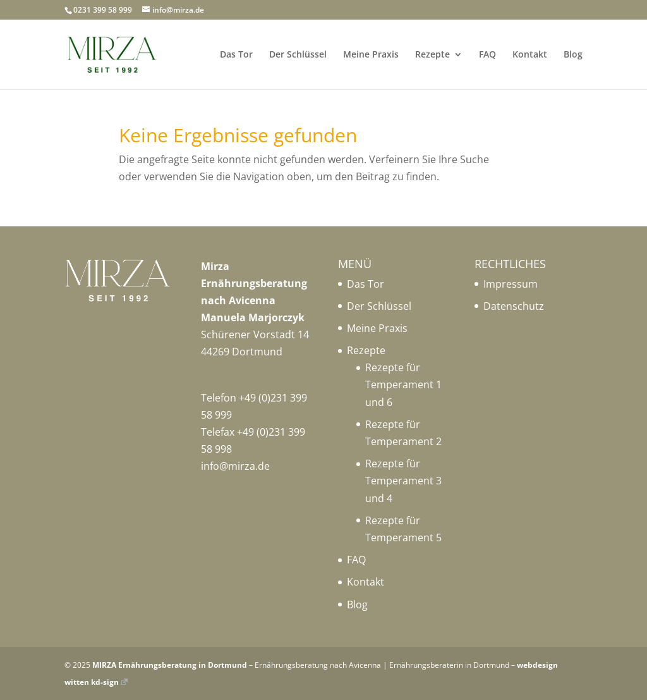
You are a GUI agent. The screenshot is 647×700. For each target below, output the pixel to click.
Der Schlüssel (298, 55)
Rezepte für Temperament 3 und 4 (403, 481)
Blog (573, 55)
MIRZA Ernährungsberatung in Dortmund (169, 665)
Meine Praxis (371, 55)
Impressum (510, 284)
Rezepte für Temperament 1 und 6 (403, 384)
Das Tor (236, 55)
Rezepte (432, 55)
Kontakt (529, 55)
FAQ (487, 55)
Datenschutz (513, 306)
